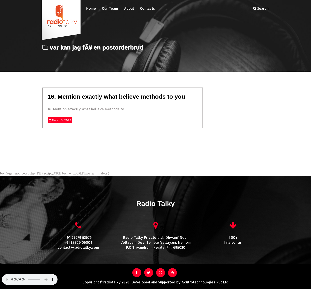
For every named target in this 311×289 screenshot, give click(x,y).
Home (91, 8)
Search (261, 8)
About (129, 8)
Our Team (110, 8)
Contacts (147, 8)
